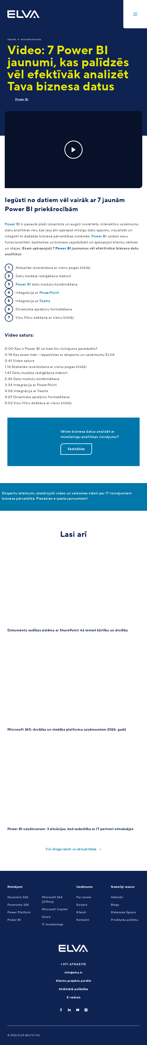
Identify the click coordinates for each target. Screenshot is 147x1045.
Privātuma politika (124, 920)
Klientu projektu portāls (73, 981)
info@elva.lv (73, 972)
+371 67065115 (73, 964)
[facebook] (61, 1010)
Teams (44, 301)
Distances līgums (123, 912)
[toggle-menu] (135, 14)
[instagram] (86, 1010)
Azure (46, 917)
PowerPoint (49, 292)
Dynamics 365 (17, 897)
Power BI (21, 99)
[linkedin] (69, 1010)
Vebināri (117, 897)
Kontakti (82, 920)
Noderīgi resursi (31, 39)
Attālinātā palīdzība (73, 989)
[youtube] (78, 1010)
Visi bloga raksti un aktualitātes (71, 849)
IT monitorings (52, 924)
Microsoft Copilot (55, 909)
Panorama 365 (18, 905)
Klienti (81, 912)
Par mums (83, 897)
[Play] (73, 150)
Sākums (11, 39)
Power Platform (19, 912)
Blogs (115, 905)
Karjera (82, 905)
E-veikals (74, 997)
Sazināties (76, 449)
